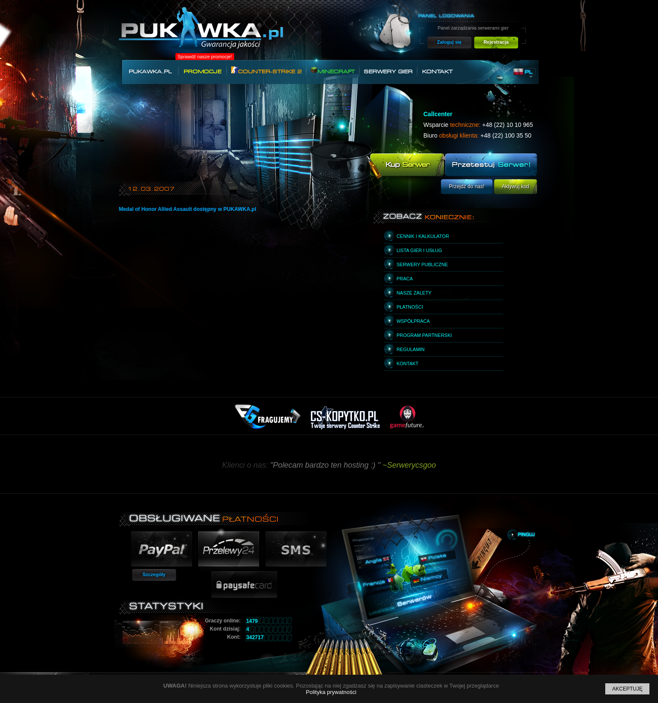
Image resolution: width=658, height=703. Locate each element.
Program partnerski (424, 335)
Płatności (409, 306)
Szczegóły (153, 574)
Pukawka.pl (150, 72)
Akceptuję (627, 689)
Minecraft (333, 70)
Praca (404, 278)
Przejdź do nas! (467, 186)
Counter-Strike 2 (266, 70)
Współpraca (413, 321)
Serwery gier (388, 72)
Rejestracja (496, 42)
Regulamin (410, 349)
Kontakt (437, 72)
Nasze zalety (413, 292)
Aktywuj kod (515, 186)
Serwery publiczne (422, 264)
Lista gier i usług (419, 250)
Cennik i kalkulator (422, 236)
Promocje (202, 72)
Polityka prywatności (331, 692)
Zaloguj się (449, 42)
